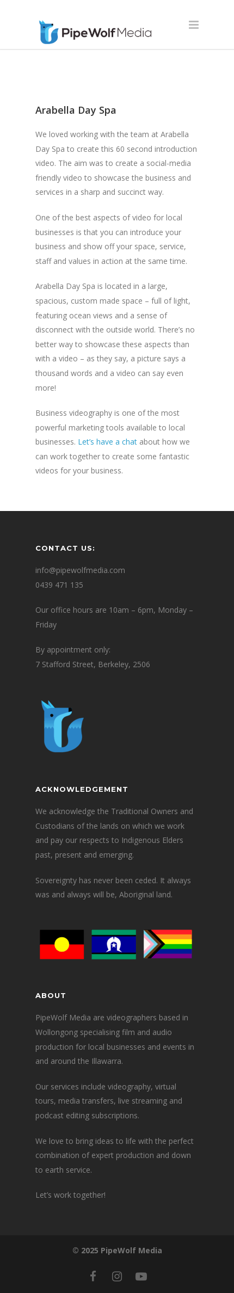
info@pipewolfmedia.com (80, 570)
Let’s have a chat (106, 441)
